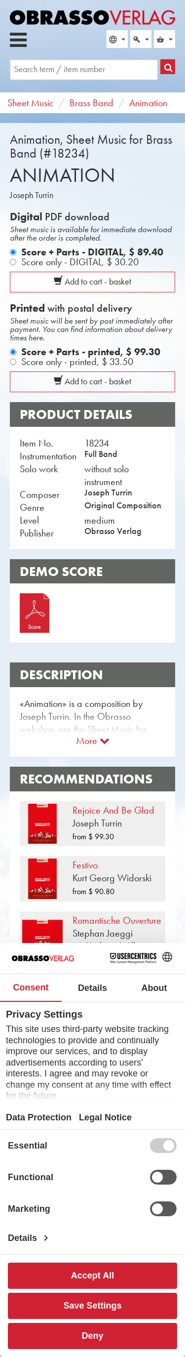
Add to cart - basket (92, 281)
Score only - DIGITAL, (80, 262)
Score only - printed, (77, 362)
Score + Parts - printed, (90, 352)
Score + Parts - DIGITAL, (92, 252)
